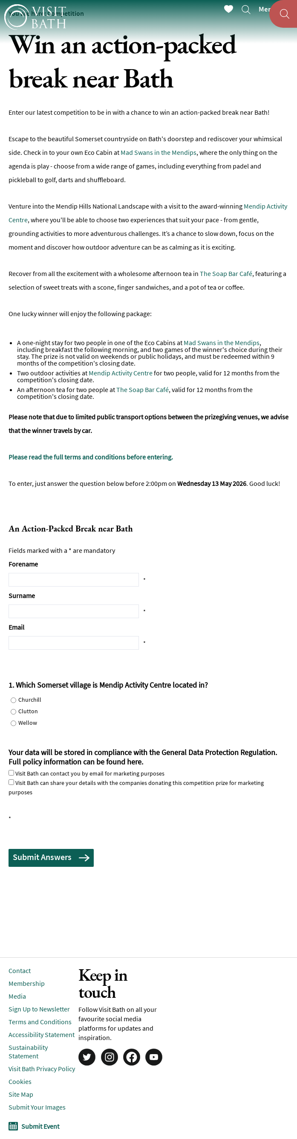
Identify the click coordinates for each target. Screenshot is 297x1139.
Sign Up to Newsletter (39, 1009)
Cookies (20, 1081)
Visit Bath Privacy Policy (42, 1068)
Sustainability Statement (28, 1051)
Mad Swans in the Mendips (158, 152)
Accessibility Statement (42, 1034)
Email (16, 627)
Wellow (27, 722)
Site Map (21, 1094)
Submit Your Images (37, 1107)
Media (17, 996)
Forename (23, 564)
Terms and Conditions (40, 1021)
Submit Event (40, 1126)
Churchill (29, 699)
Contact (20, 970)
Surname (22, 595)
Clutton (28, 711)
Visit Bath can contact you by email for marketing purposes (89, 773)
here (134, 762)
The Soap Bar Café (226, 273)
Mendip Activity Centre (121, 373)
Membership (27, 983)
